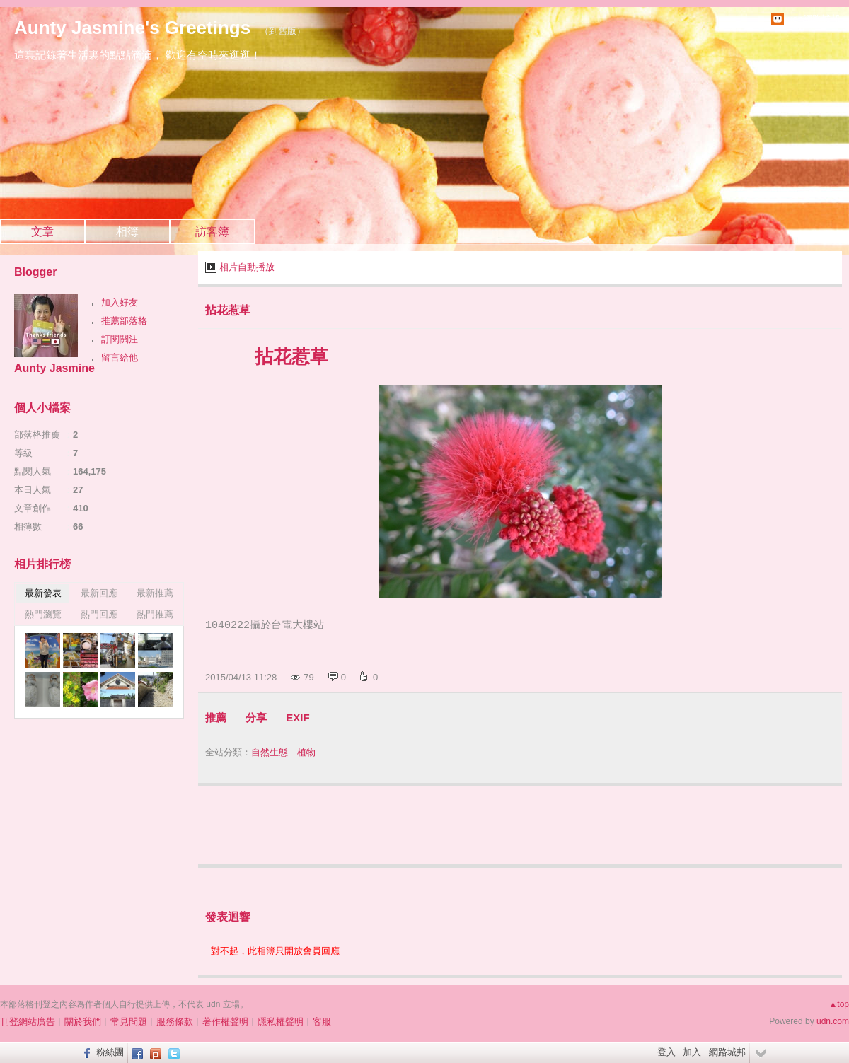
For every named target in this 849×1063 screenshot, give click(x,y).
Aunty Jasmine (54, 368)
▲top (838, 1004)
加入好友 (119, 302)
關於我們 (82, 1021)
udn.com (832, 1021)
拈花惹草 (227, 310)
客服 (322, 1021)
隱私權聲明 (281, 1021)
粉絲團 (110, 1052)
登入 (666, 1052)
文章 (42, 232)
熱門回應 (99, 614)
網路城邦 (727, 1052)
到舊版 (282, 30)
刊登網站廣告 (27, 1021)
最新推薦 (155, 593)
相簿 (127, 232)
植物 (306, 752)
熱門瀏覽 (43, 614)
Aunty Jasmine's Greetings (132, 27)
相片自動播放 (247, 267)
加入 (692, 1052)
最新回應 (99, 593)
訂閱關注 (119, 339)
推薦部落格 (124, 320)
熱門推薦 (155, 614)
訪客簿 (212, 232)
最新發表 (43, 593)
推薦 (215, 717)
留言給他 (119, 357)
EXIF (297, 717)
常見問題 (128, 1021)
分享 (256, 717)
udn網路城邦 (813, 18)
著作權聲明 (225, 1021)
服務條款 (174, 1021)
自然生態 (269, 752)
